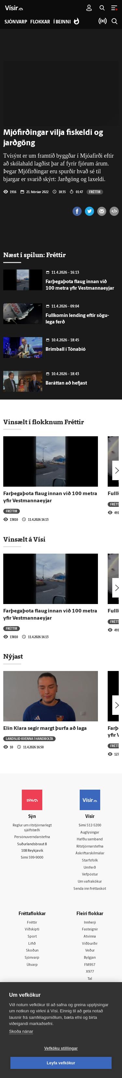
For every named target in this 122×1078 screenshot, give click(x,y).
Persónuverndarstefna (32, 837)
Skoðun (32, 951)
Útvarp (32, 965)
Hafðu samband (90, 839)
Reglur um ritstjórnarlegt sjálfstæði (32, 828)
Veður (90, 951)
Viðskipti (32, 929)
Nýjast (13, 656)
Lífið (32, 944)
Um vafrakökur (90, 882)
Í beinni (62, 22)
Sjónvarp (32, 958)
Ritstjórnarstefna (89, 846)
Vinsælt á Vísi (24, 539)
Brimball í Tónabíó (66, 349)
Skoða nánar (21, 1031)
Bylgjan (90, 958)
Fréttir (95, 191)
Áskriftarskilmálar (89, 853)
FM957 (89, 965)
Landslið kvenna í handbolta (29, 738)
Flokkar (40, 22)
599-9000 (36, 858)
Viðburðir (90, 944)
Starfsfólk (90, 860)
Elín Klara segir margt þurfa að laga (45, 728)
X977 (90, 972)
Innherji (90, 923)
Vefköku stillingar (61, 1048)
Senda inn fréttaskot (90, 889)
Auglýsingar (89, 833)
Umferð (90, 868)
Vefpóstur (90, 874)
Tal (90, 979)
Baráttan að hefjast (66, 383)
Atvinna (90, 937)
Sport (32, 937)
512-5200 (94, 825)
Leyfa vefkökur (61, 1063)
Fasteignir (90, 929)
